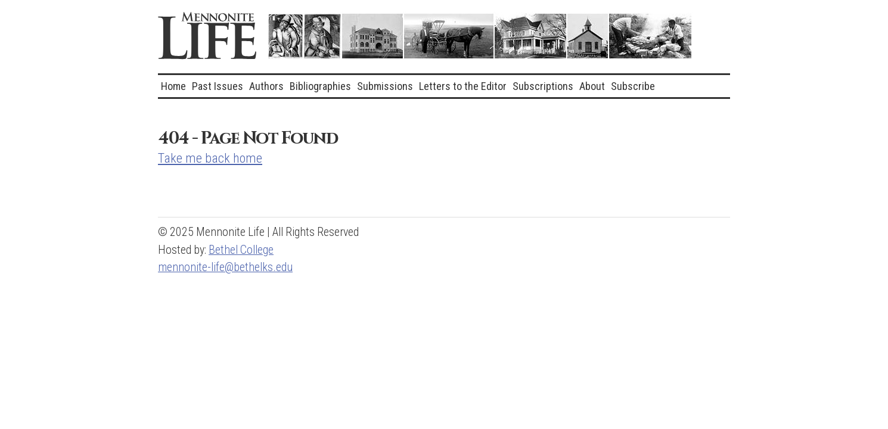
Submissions (385, 86)
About (592, 86)
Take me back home (210, 158)
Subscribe (633, 86)
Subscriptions (543, 86)
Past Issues (217, 86)
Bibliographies (320, 86)
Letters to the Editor (463, 86)
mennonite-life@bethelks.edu (225, 267)
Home (173, 86)
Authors (266, 86)
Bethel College (241, 250)
